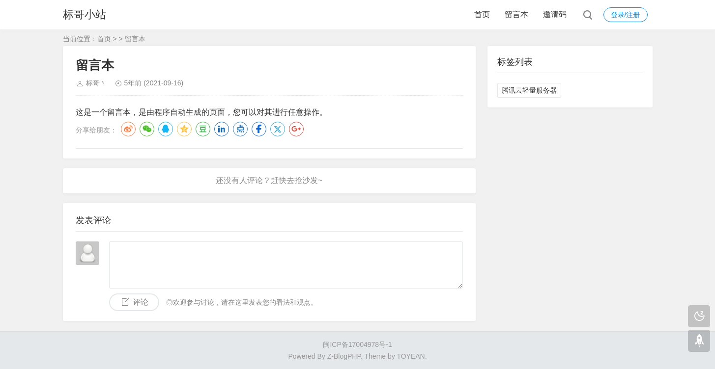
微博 (128, 129)
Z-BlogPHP (344, 356)
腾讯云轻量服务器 (529, 90)
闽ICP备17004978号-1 (357, 344)
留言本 (516, 14)
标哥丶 (96, 83)
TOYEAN (411, 356)
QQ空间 (184, 129)
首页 (482, 14)
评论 (140, 302)
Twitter (277, 129)
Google (296, 129)
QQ (165, 129)
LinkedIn (221, 129)
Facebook (259, 129)
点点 (240, 129)
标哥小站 (84, 14)
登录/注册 (625, 15)
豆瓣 (203, 129)
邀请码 (555, 14)
